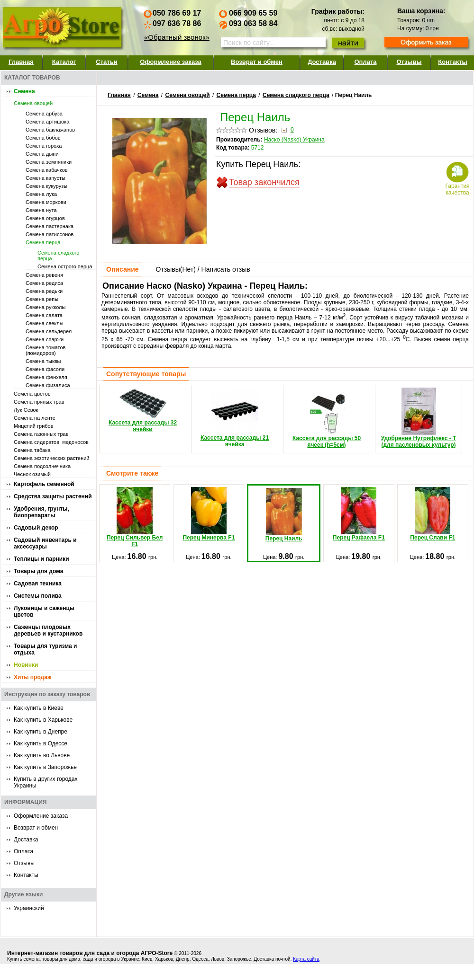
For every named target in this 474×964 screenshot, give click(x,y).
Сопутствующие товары (146, 374)
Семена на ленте (34, 418)
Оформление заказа (170, 61)
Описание (122, 269)
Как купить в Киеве (39, 708)
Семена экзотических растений (52, 458)
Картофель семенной (44, 484)
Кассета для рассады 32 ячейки (143, 410)
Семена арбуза (44, 113)
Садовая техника (38, 583)
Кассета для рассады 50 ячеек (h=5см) (326, 418)
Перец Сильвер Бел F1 (135, 517)
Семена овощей (33, 103)
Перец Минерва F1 (208, 514)
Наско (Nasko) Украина (294, 139)
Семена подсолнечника (42, 466)
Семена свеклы (45, 323)
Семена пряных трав (39, 402)
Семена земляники (49, 162)
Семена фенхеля (46, 377)
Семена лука (41, 194)
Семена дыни (42, 154)
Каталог (64, 61)
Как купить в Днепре (40, 731)
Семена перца (43, 242)
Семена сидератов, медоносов (51, 442)
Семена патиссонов (49, 234)
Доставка (322, 61)
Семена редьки (44, 291)
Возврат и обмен (257, 61)
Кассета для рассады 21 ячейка (235, 418)
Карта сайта (306, 959)
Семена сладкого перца (296, 95)
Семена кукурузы (46, 186)
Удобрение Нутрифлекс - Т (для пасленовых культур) (418, 418)
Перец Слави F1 (432, 514)
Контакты (452, 61)
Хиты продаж (32, 677)
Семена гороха (44, 146)
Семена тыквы (43, 361)
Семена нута (41, 210)
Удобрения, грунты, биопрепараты (41, 512)
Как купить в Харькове (43, 719)
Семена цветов (32, 394)
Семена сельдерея (49, 331)
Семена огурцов (45, 218)
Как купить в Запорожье (45, 767)
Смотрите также (132, 473)
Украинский (29, 908)
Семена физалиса (48, 385)
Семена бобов (43, 138)
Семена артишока (47, 121)
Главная (21, 61)
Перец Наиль (283, 515)
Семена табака (32, 450)
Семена (24, 91)
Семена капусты (45, 178)
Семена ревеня (44, 275)
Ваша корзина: (421, 11)
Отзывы (408, 61)
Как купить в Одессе (40, 743)
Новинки (26, 665)
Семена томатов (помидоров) (45, 350)
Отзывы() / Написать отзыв (202, 269)
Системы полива (38, 596)
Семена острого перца (64, 266)
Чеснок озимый (32, 474)
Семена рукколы (45, 307)
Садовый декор (36, 527)
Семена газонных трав (41, 434)
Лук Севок (26, 410)
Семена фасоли (45, 369)
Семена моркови (46, 202)
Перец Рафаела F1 (359, 514)
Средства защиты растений (53, 496)
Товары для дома (38, 571)
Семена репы (42, 299)
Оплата (365, 61)
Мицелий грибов (34, 426)
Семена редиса (44, 283)
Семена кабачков (47, 170)
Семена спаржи (45, 339)
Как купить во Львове (42, 755)
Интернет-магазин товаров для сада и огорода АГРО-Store (90, 953)
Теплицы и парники (41, 559)
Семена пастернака (49, 226)
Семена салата (44, 315)
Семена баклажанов (50, 130)
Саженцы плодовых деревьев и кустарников (48, 630)
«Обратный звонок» (177, 37)
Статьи (106, 61)
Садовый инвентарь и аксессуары (45, 543)
